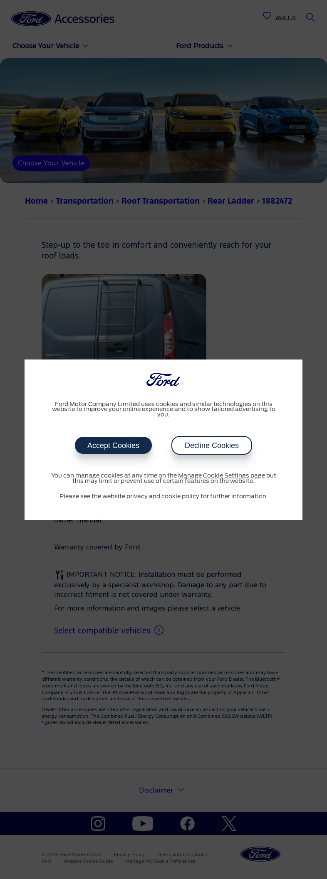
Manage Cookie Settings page (221, 476)
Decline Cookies (212, 445)
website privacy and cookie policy (150, 497)
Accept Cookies (113, 445)
